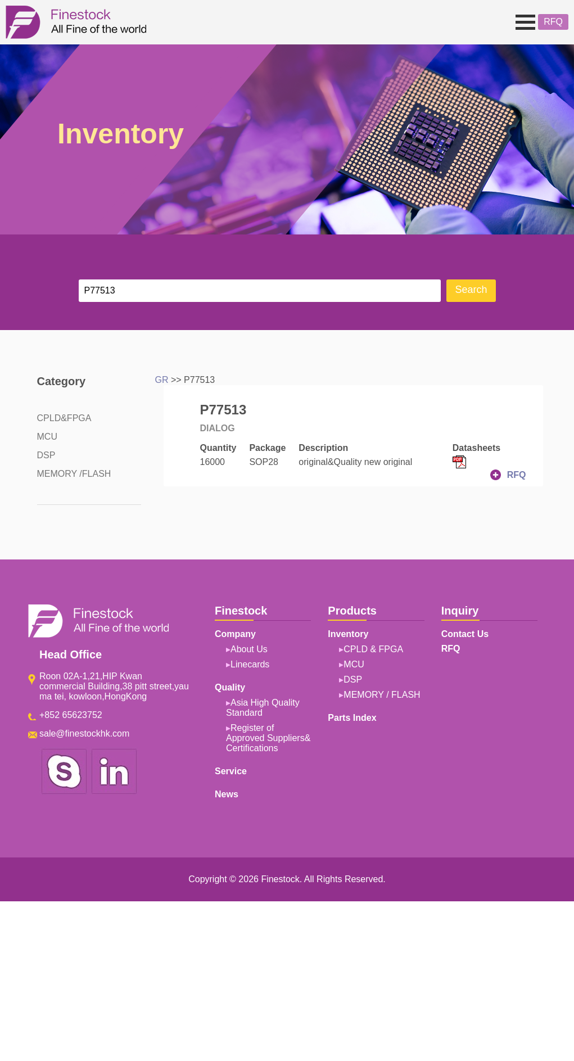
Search (471, 289)
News (226, 794)
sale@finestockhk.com (84, 733)
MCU (47, 436)
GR (162, 380)
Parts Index (352, 718)
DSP (46, 455)
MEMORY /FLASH (74, 473)
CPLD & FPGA (373, 649)
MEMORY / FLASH (382, 694)
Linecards (249, 664)
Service (231, 771)
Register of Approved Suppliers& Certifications (268, 738)
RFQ (553, 21)
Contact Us (465, 634)
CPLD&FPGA (64, 418)
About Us (249, 649)
